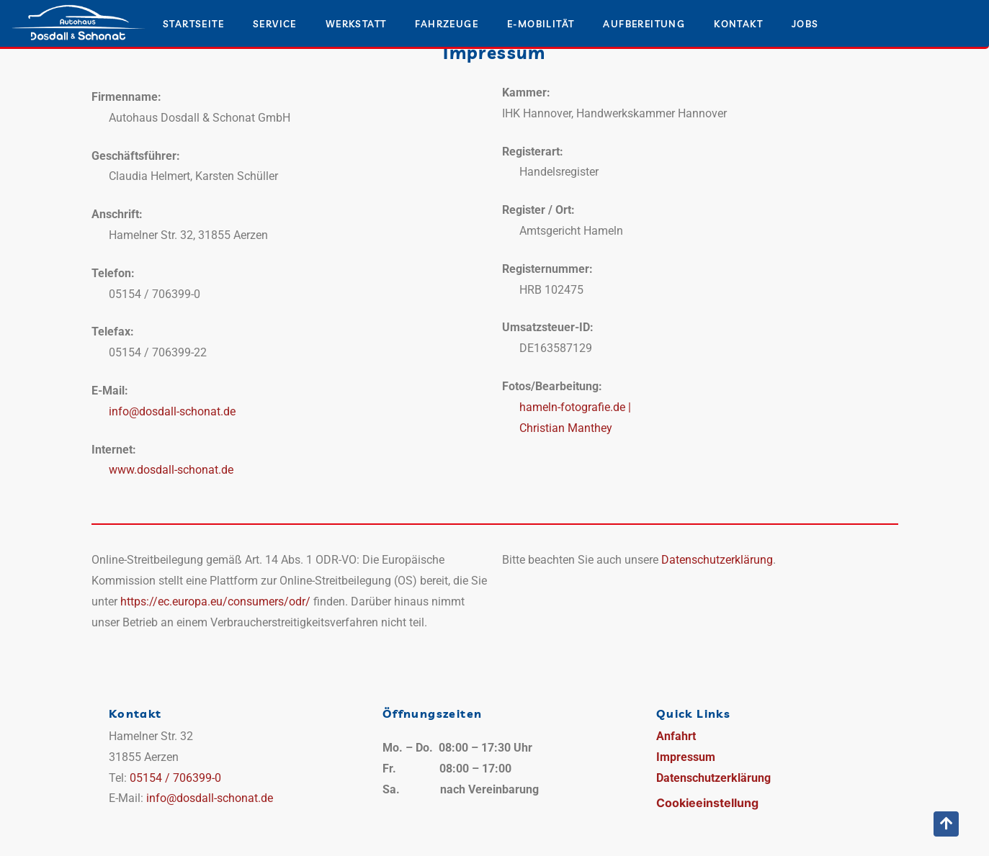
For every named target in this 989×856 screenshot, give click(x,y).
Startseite (193, 24)
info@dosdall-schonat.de (172, 411)
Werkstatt (356, 24)
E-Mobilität (540, 24)
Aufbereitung (644, 24)
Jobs (805, 24)
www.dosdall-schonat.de (171, 470)
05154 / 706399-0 (175, 778)
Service (275, 24)
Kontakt (738, 24)
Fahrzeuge (446, 24)
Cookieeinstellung (707, 803)
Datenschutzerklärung (717, 560)
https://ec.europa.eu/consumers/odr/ (215, 601)
